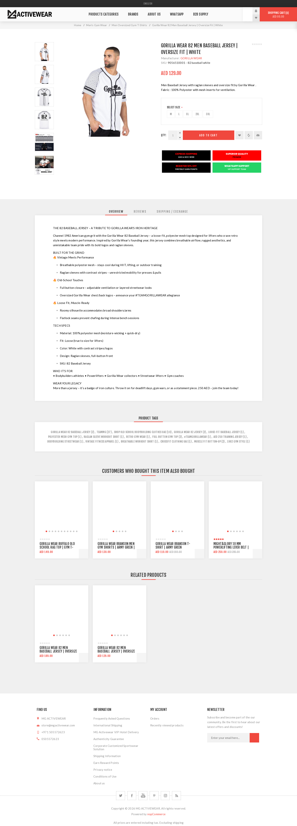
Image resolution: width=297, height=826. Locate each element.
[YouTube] (142, 795)
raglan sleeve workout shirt (102, 437)
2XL (197, 114)
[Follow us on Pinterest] (154, 795)
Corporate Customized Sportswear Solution (115, 747)
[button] (46, 531)
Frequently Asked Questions (111, 718)
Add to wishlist (239, 135)
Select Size (174, 107)
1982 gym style (236, 441)
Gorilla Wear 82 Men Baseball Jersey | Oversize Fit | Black (58, 651)
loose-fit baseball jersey (224, 432)
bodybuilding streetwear (63, 441)
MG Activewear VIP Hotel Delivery (116, 732)
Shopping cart (278, 14)
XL (187, 114)
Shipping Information (107, 756)
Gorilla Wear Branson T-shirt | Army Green (173, 545)
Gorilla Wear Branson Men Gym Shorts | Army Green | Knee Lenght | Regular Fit (116, 547)
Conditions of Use (104, 776)
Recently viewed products (167, 725)
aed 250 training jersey (228, 437)
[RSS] (176, 795)
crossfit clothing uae (174, 441)
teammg (101, 432)
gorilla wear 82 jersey (188, 432)
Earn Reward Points (106, 762)
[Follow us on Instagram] (165, 795)
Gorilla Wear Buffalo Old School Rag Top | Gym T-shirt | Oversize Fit (57, 547)
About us (99, 783)
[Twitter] (120, 795)
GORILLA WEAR (191, 58)
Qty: (163, 135)
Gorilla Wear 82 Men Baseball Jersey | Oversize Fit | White (116, 651)
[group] (61, 508)
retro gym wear (136, 437)
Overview (116, 211)
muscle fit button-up (207, 441)
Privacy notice (102, 769)
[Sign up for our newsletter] (228, 737)
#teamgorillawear (195, 437)
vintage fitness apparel (99, 441)
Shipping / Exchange (172, 211)
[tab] (116, 211)
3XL (208, 114)
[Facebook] (131, 795)
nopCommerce (156, 814)
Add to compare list (249, 135)
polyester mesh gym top (62, 437)
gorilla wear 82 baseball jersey (70, 432)
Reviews (140, 211)
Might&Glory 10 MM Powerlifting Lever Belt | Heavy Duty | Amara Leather (232, 547)
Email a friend (258, 135)
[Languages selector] (148, 3)
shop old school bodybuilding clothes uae (140, 432)
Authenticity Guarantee (108, 739)
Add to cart (208, 135)
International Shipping (107, 725)
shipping (178, 822)
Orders (154, 718)
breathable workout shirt (137, 441)
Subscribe (254, 737)
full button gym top (165, 437)
